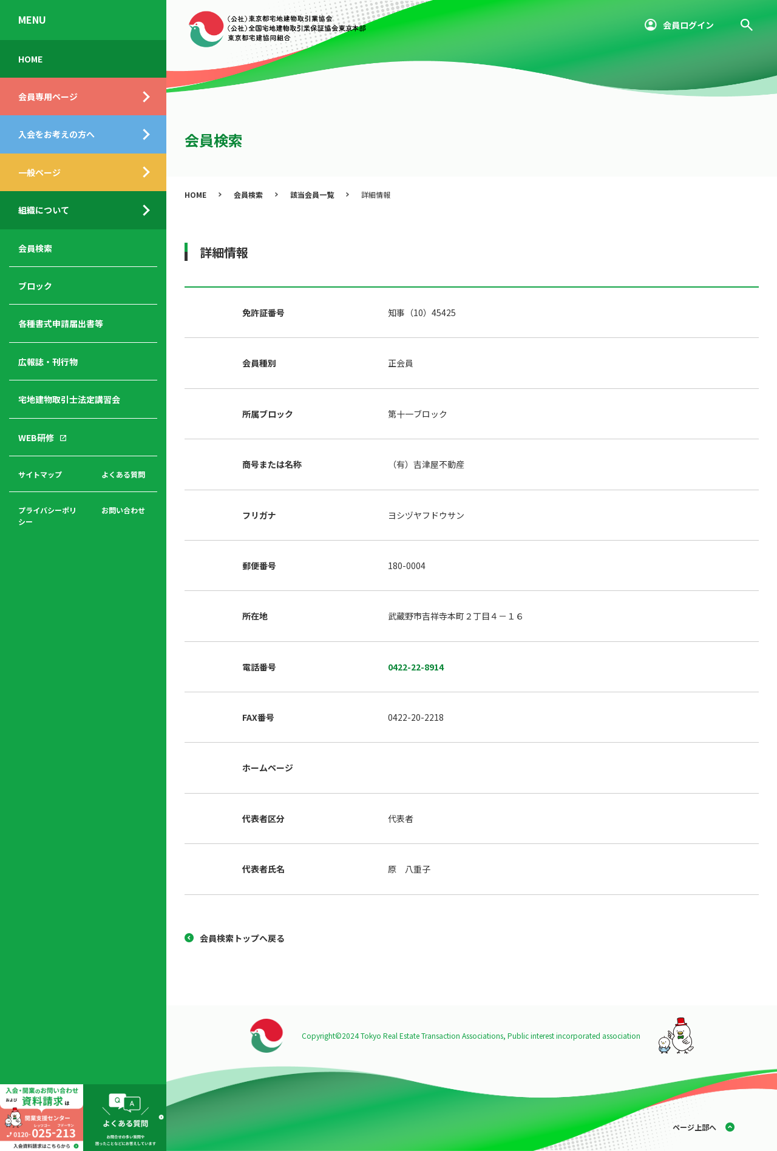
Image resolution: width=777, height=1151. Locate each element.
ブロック (35, 286)
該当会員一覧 (312, 194)
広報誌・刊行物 (48, 362)
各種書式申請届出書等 (60, 323)
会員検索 (35, 248)
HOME (30, 59)
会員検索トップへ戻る (242, 938)
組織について (43, 210)
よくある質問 (123, 474)
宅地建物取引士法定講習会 (69, 399)
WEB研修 (36, 437)
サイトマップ (40, 474)
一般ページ (39, 172)
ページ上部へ (694, 1127)
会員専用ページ (48, 96)
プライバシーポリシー (47, 516)
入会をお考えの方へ (56, 134)
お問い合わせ (123, 510)
